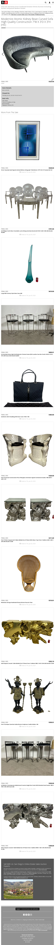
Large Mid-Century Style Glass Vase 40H (11, 293)
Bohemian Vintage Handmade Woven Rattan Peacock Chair (16, 602)
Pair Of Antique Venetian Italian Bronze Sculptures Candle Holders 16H (19, 724)
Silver (5, 873)
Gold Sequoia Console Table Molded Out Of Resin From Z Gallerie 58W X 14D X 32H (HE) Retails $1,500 (27, 663)
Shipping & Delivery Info (8, 105)
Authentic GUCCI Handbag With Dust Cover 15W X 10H (15, 416)
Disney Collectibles (33, 873)
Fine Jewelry (9, 873)
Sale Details (5, 100)
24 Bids (2, 83)
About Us (13, 919)
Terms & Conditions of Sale (8, 102)
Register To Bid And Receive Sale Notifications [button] (27, 909)
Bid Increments (5, 103)
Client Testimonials (39, 919)
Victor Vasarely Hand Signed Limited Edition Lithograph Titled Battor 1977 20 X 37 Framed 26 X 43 (26, 170)
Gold (50, 872)
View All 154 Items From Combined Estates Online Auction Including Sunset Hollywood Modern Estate (26, 7)
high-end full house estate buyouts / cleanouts (21, 872)
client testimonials (43, 869)
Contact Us (19, 919)
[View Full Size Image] (52, 79)
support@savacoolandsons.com (21, 878)
